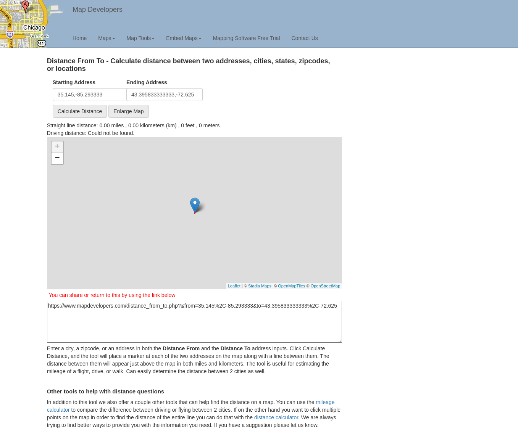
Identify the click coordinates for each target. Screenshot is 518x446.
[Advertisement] (407, 111)
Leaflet (234, 286)
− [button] (57, 158)
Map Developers (98, 9)
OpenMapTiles (291, 286)
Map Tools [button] (141, 38)
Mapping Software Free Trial (246, 38)
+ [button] (57, 147)
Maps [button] (106, 38)
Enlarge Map (128, 111)
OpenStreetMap (325, 286)
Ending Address (146, 82)
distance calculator (276, 417)
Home (80, 38)
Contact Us (305, 38)
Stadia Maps (259, 286)
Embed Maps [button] (183, 38)
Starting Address (74, 82)
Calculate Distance (80, 111)
